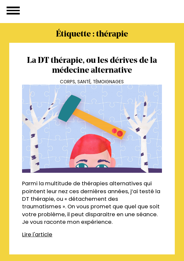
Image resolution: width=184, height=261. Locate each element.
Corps (67, 82)
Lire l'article (37, 234)
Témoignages (108, 82)
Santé (84, 82)
